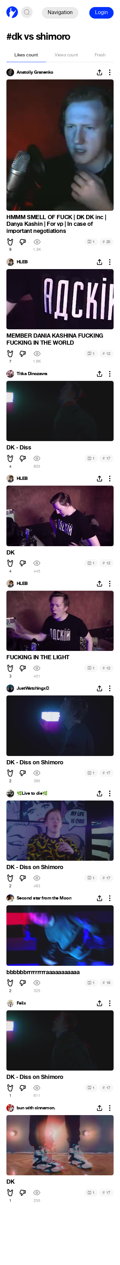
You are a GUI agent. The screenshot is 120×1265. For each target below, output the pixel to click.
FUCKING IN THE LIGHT (37, 657)
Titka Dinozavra (32, 374)
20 (106, 242)
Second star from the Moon (44, 898)
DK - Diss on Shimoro (34, 762)
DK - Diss (18, 447)
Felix (21, 1003)
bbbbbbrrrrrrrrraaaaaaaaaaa (43, 972)
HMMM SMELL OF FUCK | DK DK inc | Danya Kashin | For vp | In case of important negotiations (56, 224)
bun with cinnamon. (36, 1108)
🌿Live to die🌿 (32, 793)
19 (106, 983)
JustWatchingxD (33, 688)
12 (106, 353)
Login (101, 12)
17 (106, 458)
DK (10, 552)
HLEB (22, 262)
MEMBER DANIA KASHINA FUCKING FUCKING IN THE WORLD (54, 339)
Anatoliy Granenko (35, 72)
